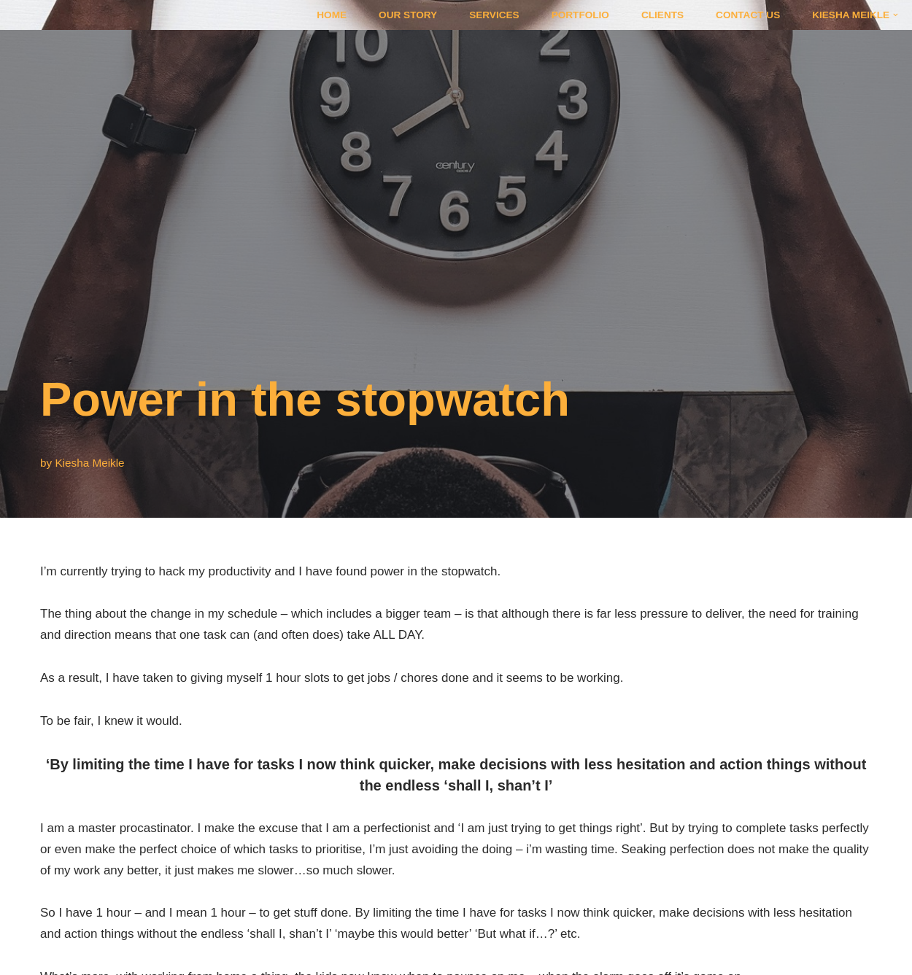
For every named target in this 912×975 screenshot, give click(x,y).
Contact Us (748, 14)
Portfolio (580, 14)
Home (332, 14)
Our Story (408, 14)
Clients (662, 14)
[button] (895, 15)
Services (494, 14)
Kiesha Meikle (89, 463)
